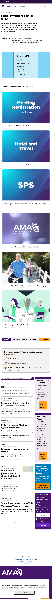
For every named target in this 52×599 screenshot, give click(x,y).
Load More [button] (17, 522)
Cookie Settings (24, 592)
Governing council (23, 74)
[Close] (47, 581)
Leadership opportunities (21, 70)
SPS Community (35, 40)
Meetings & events (22, 63)
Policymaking (21, 66)
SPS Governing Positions (20, 40)
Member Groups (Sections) (8, 12)
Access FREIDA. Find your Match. (43, 486)
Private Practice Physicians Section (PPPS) (26, 559)
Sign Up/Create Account (43, 405)
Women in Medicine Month (26, 561)
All (2, 387)
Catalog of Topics (17, 45)
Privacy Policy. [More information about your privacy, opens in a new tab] (22, 588)
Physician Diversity (34, 43)
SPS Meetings (27, 38)
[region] (24, 588)
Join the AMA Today (44, 340)
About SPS (19, 60)
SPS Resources (17, 38)
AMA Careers (30, 579)
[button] (26, 1)
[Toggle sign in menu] (50, 6)
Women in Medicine (26, 563)
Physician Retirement (19, 43)
